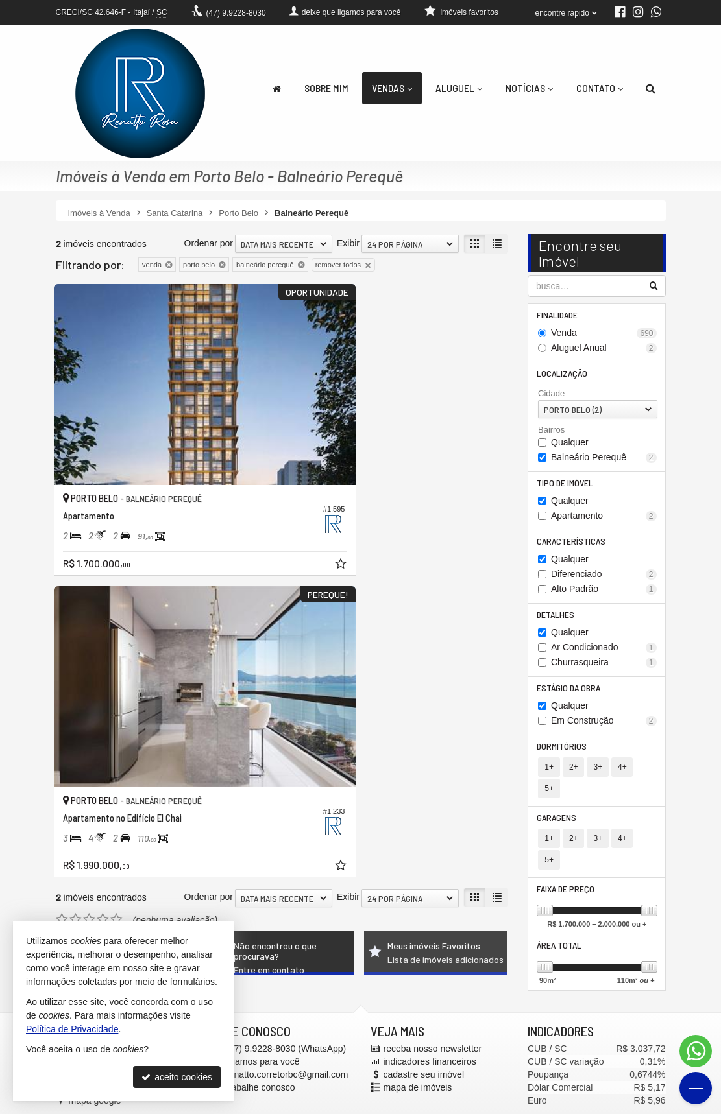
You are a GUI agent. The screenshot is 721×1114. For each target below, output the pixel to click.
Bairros (551, 432)
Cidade (551, 396)
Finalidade (558, 315)
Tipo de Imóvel (566, 486)
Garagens (558, 806)
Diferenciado (604, 580)
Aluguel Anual (604, 349)
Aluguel (458, 88)
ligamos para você (263, 1032)
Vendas (392, 88)
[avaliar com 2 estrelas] (75, 564)
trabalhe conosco (260, 1058)
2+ (573, 776)
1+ (549, 776)
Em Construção (604, 729)
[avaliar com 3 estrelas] (89, 564)
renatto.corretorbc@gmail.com (287, 1045)
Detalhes (557, 620)
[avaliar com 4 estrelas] (103, 564)
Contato (599, 88)
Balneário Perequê (604, 460)
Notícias (529, 88)
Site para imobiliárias (586, 1104)
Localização (563, 375)
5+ (643, 776)
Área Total (560, 915)
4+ (620, 776)
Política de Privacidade (427, 1104)
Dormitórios (563, 755)
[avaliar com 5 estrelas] (116, 564)
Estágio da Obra (570, 695)
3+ (596, 776)
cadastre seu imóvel (424, 1045)
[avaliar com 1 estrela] (62, 564)
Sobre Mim (326, 88)
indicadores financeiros (430, 1032)
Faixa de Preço (567, 857)
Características (572, 546)
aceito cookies (176, 1077)
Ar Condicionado (604, 654)
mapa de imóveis (418, 1058)
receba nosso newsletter (433, 1019)
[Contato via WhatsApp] (695, 1051)
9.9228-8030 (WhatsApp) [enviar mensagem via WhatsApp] (286, 1019)
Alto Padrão (604, 594)
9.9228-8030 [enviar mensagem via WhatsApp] (236, 13)
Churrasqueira (604, 669)
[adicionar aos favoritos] (262, 512)
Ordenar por (208, 243)
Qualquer (570, 445)
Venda (604, 334)
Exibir (348, 243)
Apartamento (604, 520)
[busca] (650, 88)
